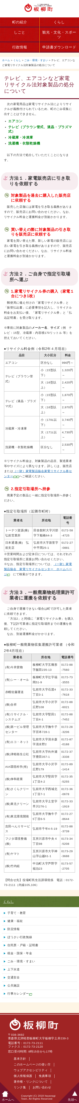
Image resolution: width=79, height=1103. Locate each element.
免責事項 (45, 1076)
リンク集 (20, 1087)
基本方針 (20, 1058)
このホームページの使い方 (32, 1064)
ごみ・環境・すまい (36, 60)
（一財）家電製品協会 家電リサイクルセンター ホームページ (38, 569)
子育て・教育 (16, 913)
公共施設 (13, 985)
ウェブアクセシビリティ (31, 1070)
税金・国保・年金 (19, 953)
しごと (19, 32)
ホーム (6, 60)
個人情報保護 (23, 1076)
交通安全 (13, 977)
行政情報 (19, 47)
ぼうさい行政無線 (19, 937)
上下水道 (13, 969)
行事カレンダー (19, 994)
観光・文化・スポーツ (59, 34)
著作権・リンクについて (31, 1081)
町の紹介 (19, 22)
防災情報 (13, 929)
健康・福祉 (15, 921)
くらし (59, 22)
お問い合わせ (42, 1087)
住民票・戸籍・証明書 (22, 945)
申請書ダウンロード (59, 47)
